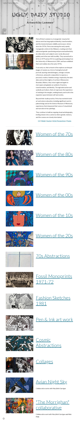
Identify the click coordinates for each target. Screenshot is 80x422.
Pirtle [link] (61, 3)
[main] (40, 17)
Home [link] (25, 3)
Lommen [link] (51, 3)
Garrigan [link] (41, 3)
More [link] (70, 3)
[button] (77, 2)
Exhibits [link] (32, 3)
